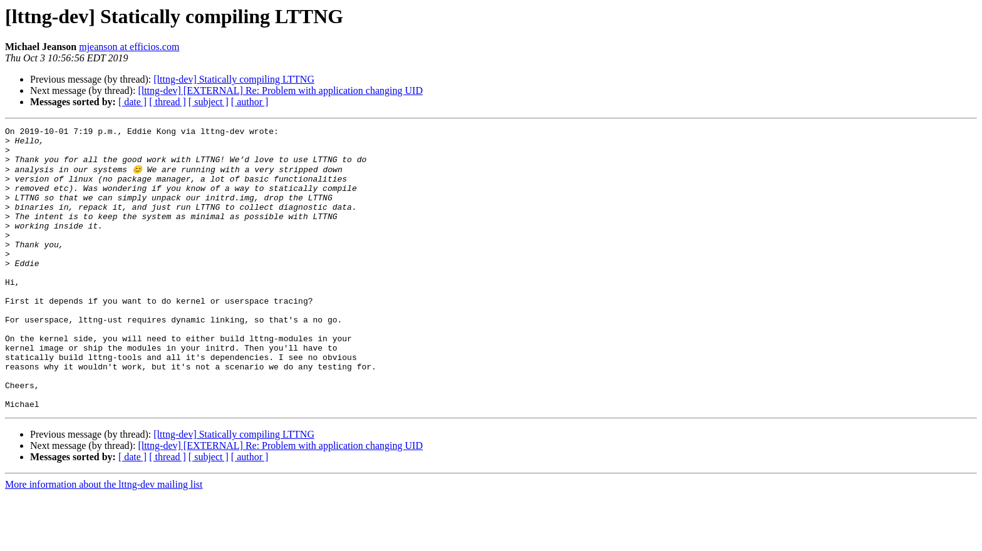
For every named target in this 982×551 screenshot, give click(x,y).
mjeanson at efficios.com (129, 46)
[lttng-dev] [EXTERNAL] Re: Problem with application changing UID (280, 90)
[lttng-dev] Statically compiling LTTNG (233, 79)
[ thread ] (167, 101)
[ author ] (250, 101)
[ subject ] (209, 101)
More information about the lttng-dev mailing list (104, 540)
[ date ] (132, 101)
